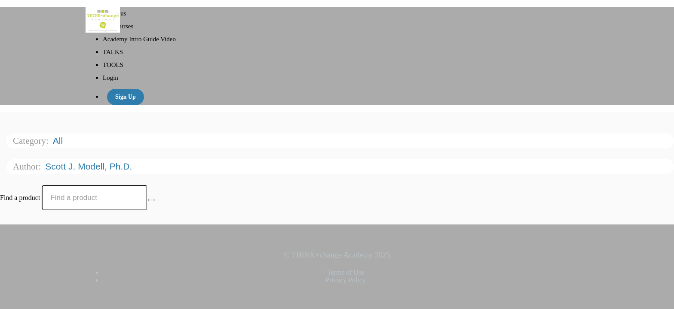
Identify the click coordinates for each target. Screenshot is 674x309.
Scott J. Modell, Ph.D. (90, 166)
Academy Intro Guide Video (139, 39)
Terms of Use (345, 272)
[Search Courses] (151, 200)
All (59, 140)
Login (110, 77)
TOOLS (113, 64)
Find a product (20, 197)
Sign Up (125, 97)
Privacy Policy (345, 280)
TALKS (113, 51)
